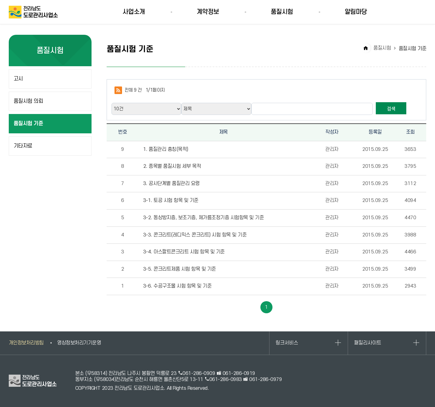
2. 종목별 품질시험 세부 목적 (172, 166)
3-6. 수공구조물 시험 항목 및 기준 (177, 286)
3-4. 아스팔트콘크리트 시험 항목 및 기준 (184, 252)
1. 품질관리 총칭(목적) (165, 149)
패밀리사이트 (367, 343)
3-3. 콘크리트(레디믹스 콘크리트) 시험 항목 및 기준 (195, 235)
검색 (391, 108)
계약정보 (208, 11)
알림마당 (356, 11)
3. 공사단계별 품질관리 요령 (171, 183)
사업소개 (134, 11)
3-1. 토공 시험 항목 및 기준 (170, 200)
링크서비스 (287, 343)
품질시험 (282, 11)
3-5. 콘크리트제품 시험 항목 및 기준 (179, 269)
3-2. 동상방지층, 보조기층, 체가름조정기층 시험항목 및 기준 (203, 217)
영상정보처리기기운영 (79, 343)
